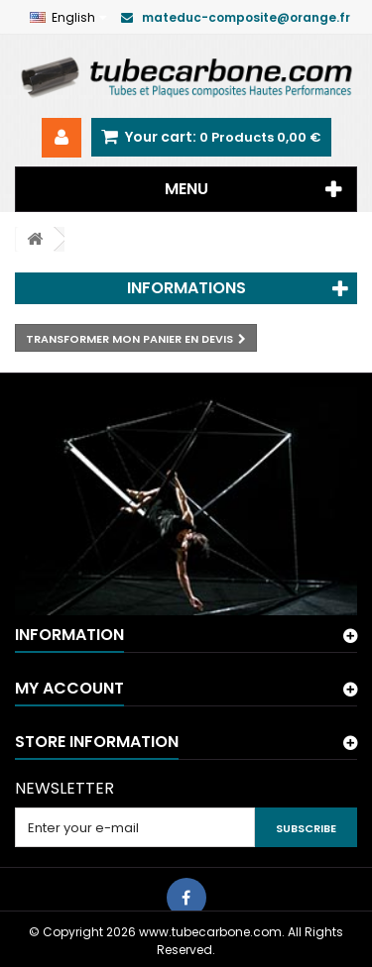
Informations (186, 287)
